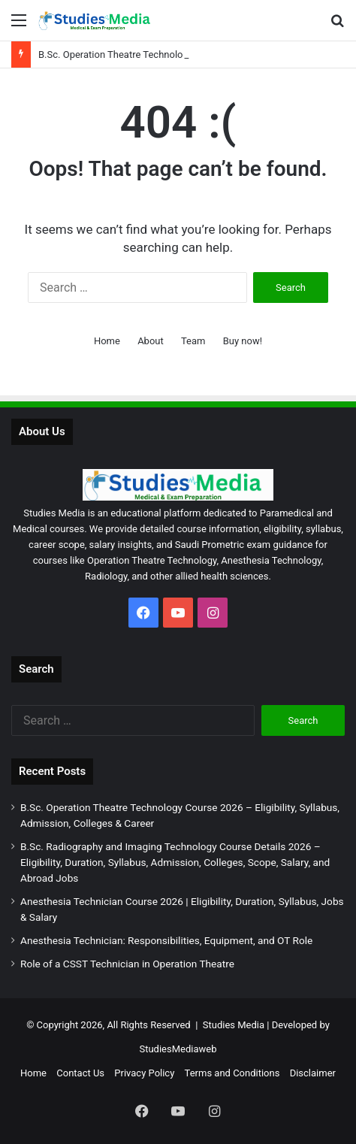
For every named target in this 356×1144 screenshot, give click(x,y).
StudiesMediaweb (177, 1049)
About (150, 341)
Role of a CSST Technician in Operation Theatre (127, 964)
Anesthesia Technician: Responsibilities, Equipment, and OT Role (166, 940)
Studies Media (233, 1025)
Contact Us (80, 1073)
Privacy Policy (144, 1073)
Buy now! (242, 341)
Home (107, 341)
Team (193, 341)
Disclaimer (313, 1073)
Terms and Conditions (232, 1073)
